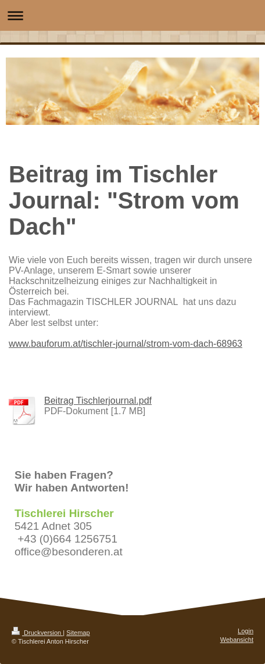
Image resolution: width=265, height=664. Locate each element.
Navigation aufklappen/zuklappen (132, 15)
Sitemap (77, 632)
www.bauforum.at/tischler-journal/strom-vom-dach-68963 (125, 344)
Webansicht (236, 639)
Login (245, 630)
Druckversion (37, 632)
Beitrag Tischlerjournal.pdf (98, 400)
